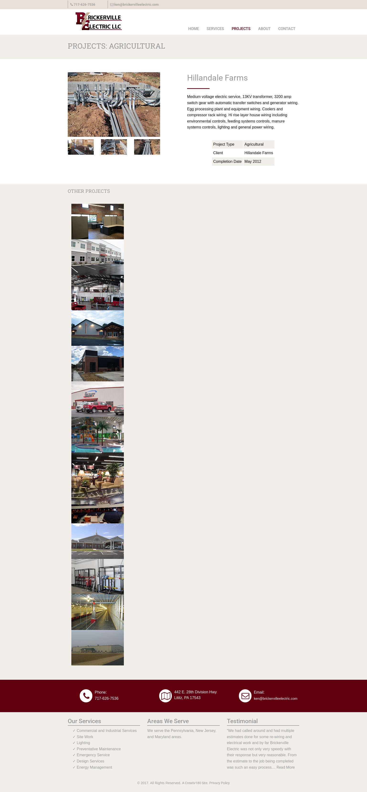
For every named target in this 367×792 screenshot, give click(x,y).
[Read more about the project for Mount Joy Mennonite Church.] (97, 541)
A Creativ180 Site (194, 783)
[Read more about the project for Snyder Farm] (97, 612)
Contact (286, 28)
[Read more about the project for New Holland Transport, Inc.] (97, 257)
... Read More (284, 767)
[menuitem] (193, 28)
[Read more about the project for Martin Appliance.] (97, 470)
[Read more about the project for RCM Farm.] (97, 576)
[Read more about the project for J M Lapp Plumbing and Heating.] (97, 221)
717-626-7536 (107, 698)
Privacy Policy (219, 783)
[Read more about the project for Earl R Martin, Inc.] (97, 292)
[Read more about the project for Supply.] (97, 363)
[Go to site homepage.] (95, 20)
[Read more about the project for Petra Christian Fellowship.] (97, 505)
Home (193, 28)
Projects (241, 28)
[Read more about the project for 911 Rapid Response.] (97, 399)
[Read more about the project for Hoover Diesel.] (97, 647)
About (264, 28)
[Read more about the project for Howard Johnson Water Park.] (97, 434)
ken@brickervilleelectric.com (134, 4)
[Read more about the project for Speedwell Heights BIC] (97, 328)
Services (215, 28)
